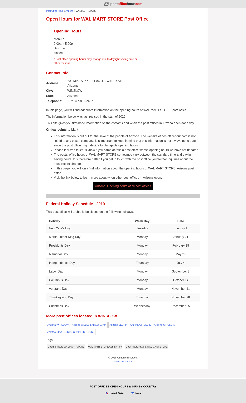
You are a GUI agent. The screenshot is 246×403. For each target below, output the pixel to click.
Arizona (69, 11)
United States (115, 393)
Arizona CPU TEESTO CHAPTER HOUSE (71, 331)
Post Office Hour (54, 11)
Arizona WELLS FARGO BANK (89, 324)
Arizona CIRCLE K (140, 324)
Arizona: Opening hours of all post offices (123, 186)
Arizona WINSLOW (58, 324)
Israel (136, 393)
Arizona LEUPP (118, 324)
